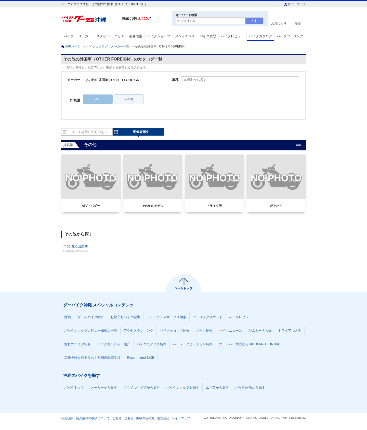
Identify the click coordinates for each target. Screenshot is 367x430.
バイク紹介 (204, 330)
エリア (119, 36)
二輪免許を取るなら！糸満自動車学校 (92, 358)
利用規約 (67, 418)
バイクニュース (230, 330)
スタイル (103, 36)
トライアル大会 (289, 330)
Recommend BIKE (140, 358)
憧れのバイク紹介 (77, 344)
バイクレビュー (232, 36)
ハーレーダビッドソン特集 (193, 344)
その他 (128, 99)
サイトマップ (295, 4)
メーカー (84, 36)
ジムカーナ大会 (260, 330)
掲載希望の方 (145, 418)
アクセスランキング (138, 330)
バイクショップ (158, 36)
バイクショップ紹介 (175, 330)
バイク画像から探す (250, 387)
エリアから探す (217, 387)
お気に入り (278, 23)
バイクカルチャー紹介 (113, 344)
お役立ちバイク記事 (125, 317)
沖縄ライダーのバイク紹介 (84, 317)
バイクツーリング (290, 36)
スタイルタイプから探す (141, 387)
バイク (69, 36)
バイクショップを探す (182, 387)
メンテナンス (185, 36)
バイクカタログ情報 (151, 344)
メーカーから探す (103, 387)
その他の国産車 (91, 248)
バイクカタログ (260, 36)
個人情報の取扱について (93, 418)
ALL (97, 99)
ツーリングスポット (207, 317)
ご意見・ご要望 (123, 418)
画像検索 (135, 36)
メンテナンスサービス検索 (166, 317)
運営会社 (163, 418)
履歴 (298, 23)
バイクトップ (74, 387)
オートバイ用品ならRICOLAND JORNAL (249, 344)
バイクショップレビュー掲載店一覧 (90, 330)
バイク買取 (208, 36)
